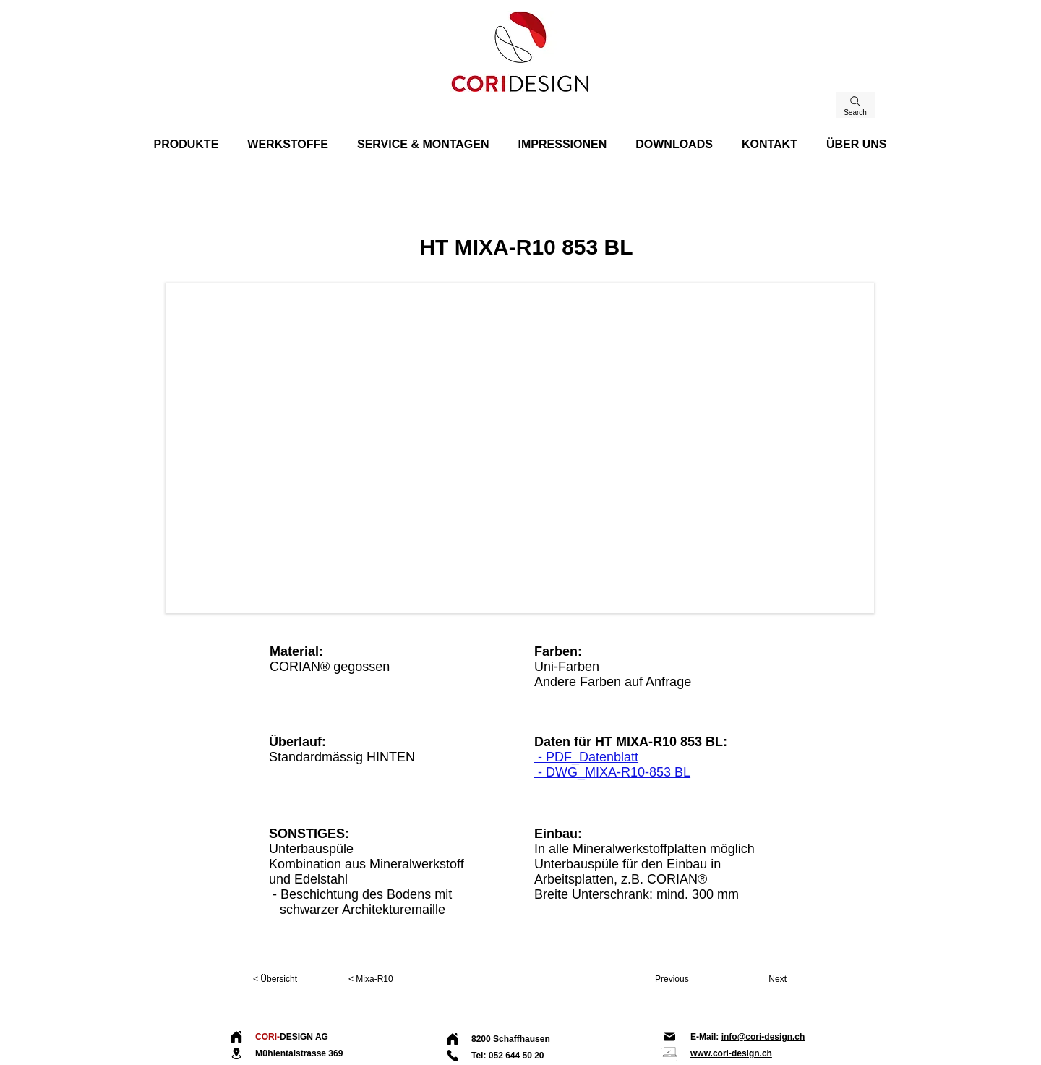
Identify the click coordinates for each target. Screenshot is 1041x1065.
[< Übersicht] (300, 979)
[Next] (754, 979)
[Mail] (669, 1036)
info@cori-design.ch (763, 1037)
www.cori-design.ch (731, 1053)
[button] (520, 448)
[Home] (236, 1036)
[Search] (855, 105)
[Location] (236, 1053)
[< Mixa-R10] (396, 979)
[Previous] (688, 979)
